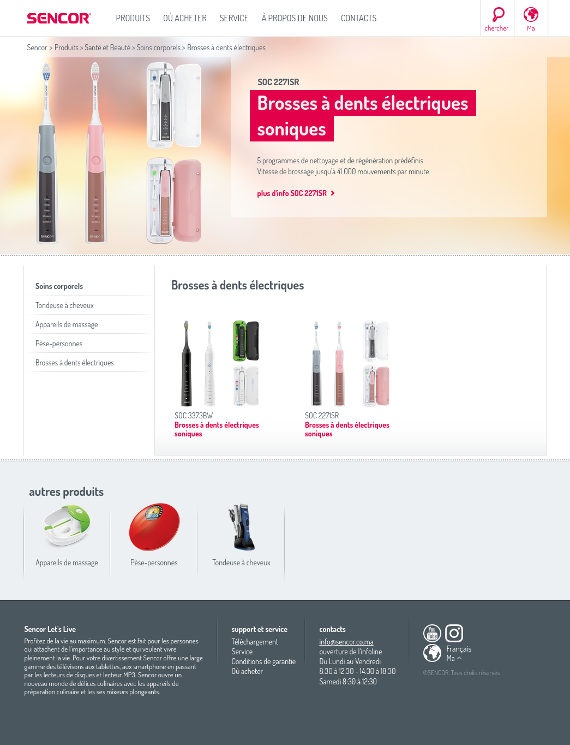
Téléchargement (255, 641)
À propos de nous (295, 18)
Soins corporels (158, 47)
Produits (133, 18)
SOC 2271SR (278, 81)
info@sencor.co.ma (347, 641)
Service (234, 18)
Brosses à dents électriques (74, 362)
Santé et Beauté (107, 47)
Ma (531, 27)
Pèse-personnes (58, 343)
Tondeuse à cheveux (64, 305)
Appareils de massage (66, 324)
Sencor (37, 47)
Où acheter (185, 18)
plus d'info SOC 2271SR (292, 193)
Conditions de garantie (264, 661)
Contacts (359, 18)
